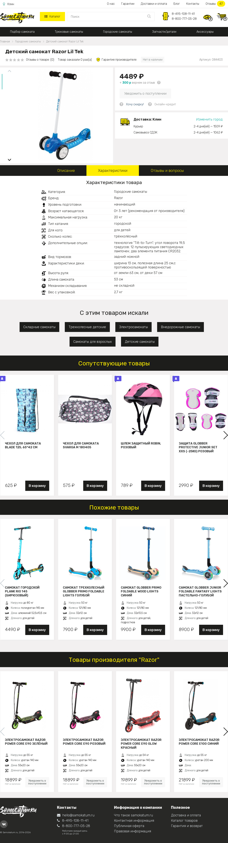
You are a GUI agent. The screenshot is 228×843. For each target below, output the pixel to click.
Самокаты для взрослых (92, 342)
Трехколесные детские (87, 327)
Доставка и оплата (186, 815)
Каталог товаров (184, 820)
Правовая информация (132, 831)
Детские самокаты (140, 342)
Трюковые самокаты (69, 31)
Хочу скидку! (135, 104)
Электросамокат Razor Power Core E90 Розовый (84, 742)
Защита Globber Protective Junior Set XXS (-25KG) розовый (198, 447)
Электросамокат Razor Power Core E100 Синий (199, 742)
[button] (9, 158)
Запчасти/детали (164, 31)
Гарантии (127, 4)
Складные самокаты (39, 327)
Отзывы (215, 4)
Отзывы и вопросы (167, 170)
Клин (8, 4)
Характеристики (112, 170)
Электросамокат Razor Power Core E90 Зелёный (26, 742)
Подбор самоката (22, 31)
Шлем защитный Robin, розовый (141, 445)
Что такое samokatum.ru (133, 815)
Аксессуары (205, 31)
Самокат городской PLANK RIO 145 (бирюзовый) (22, 591)
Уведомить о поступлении (145, 93)
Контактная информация (134, 820)
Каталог (52, 16)
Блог (176, 4)
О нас (111, 4)
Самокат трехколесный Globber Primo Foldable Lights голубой (83, 591)
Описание (66, 170)
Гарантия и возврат (187, 826)
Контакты (192, 4)
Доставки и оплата (154, 4)
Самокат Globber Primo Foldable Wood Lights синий (141, 591)
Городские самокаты (117, 31)
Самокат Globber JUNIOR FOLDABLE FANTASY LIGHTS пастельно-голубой (200, 591)
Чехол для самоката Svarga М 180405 (81, 445)
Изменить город (209, 119)
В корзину (37, 486)
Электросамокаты (133, 327)
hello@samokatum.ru (75, 815)
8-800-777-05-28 (184, 19)
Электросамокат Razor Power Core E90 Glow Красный (141, 743)
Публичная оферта (129, 826)
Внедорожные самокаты (180, 327)
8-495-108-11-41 (183, 14)
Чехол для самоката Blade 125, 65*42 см (23, 445)
